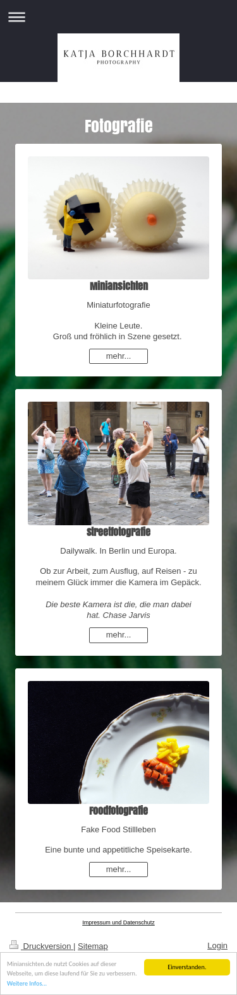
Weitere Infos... (27, 986)
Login (217, 945)
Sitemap (93, 946)
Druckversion (41, 946)
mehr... (118, 356)
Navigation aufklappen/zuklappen (118, 16)
